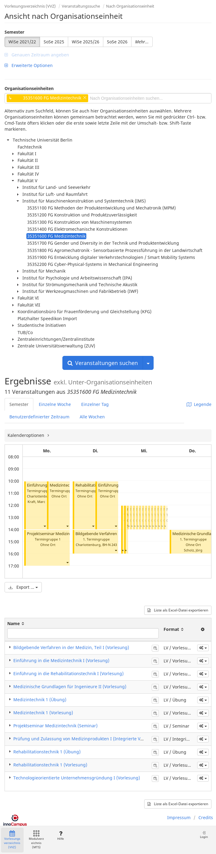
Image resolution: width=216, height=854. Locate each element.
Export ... (23, 587)
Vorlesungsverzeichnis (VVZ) (30, 6)
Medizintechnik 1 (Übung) (39, 699)
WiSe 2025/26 (85, 42)
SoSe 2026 (117, 42)
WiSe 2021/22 (22, 42)
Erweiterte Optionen (29, 65)
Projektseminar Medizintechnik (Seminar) (64, 533)
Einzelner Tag (95, 404)
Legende (199, 404)
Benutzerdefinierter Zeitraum (39, 417)
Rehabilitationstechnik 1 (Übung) (47, 752)
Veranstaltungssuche (81, 6)
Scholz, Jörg (193, 550)
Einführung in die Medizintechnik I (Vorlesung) (61, 660)
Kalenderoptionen (26, 435)
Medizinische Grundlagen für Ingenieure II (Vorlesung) (69, 686)
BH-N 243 (109, 544)
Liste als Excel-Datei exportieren (178, 610)
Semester (14, 32)
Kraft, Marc (36, 501)
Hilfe (60, 836)
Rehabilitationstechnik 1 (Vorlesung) (50, 765)
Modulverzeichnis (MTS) (36, 840)
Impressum (179, 817)
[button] (44, 525)
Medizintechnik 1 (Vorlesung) (43, 712)
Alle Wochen (92, 417)
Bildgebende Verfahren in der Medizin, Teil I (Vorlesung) (71, 647)
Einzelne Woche (55, 404)
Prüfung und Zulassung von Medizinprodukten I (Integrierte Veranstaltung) (90, 739)
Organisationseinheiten (29, 88)
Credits (205, 817)
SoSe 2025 (54, 42)
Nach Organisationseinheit (130, 6)
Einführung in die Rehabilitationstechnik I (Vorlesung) (68, 673)
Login (204, 835)
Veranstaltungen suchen (103, 363)
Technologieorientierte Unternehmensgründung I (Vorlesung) (76, 778)
